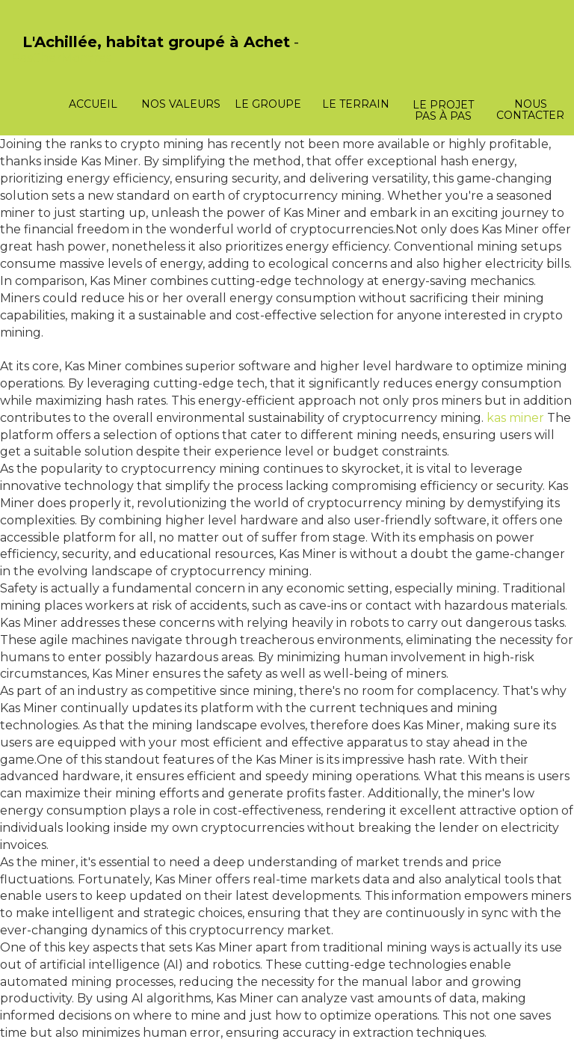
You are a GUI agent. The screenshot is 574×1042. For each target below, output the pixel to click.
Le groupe (268, 104)
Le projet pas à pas (443, 110)
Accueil (93, 104)
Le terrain (355, 104)
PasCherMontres (61, 58)
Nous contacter (530, 109)
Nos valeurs (180, 104)
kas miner (515, 418)
